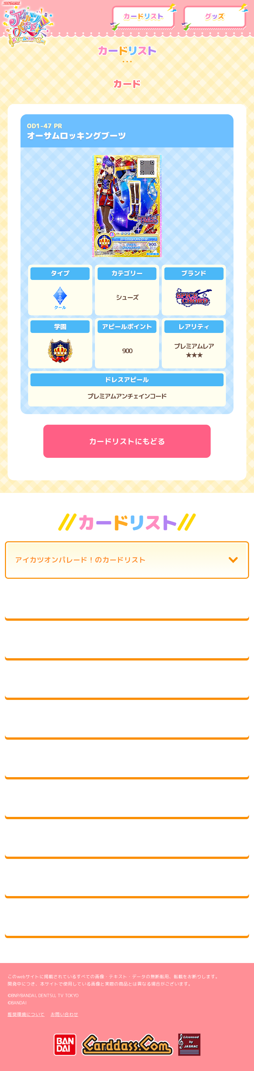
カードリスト (143, 17)
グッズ (215, 17)
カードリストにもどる (127, 441)
